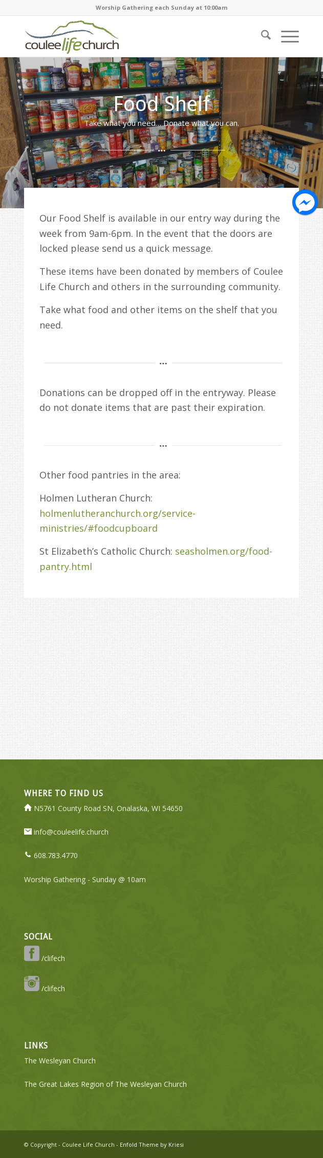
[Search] (261, 36)
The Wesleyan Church (60, 1060)
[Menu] (285, 36)
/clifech (44, 958)
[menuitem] (261, 36)
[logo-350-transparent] (134, 36)
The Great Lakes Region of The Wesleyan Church (105, 1084)
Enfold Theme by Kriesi (152, 1144)
